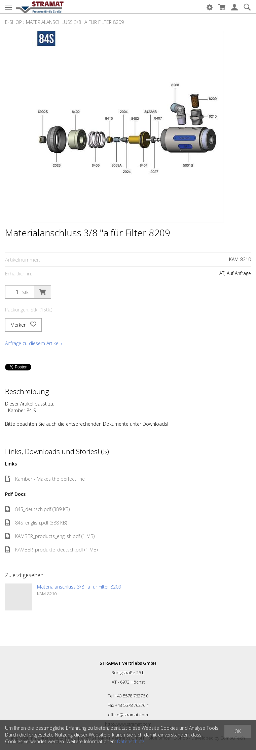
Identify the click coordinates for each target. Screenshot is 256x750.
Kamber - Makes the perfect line (45, 479)
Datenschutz (130, 741)
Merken (23, 325)
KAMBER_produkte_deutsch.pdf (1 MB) (51, 549)
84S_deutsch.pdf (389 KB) (37, 509)
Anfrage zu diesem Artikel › (33, 343)
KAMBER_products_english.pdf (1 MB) (50, 536)
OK (237, 731)
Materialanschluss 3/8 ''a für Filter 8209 (75, 22)
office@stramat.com (128, 715)
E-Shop (13, 22)
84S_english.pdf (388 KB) (36, 522)
